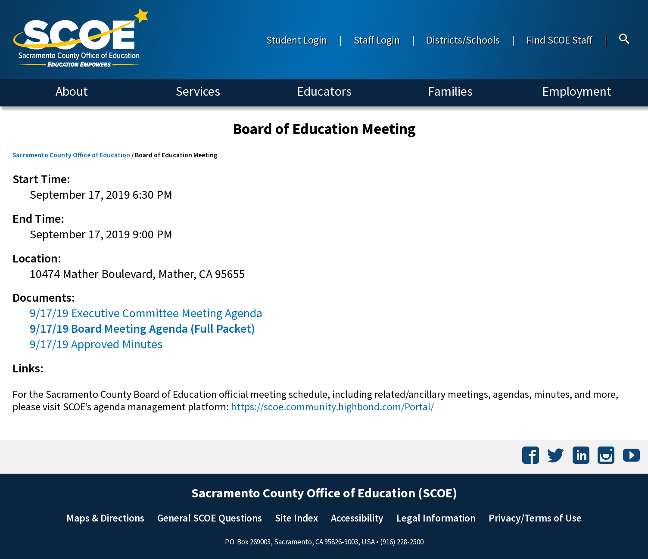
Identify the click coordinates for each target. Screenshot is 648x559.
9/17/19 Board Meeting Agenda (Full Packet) (142, 328)
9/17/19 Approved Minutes (96, 344)
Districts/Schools (463, 40)
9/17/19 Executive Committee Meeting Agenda (146, 313)
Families (450, 91)
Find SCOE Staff (559, 40)
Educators (324, 91)
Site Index (296, 518)
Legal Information (436, 518)
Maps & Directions (105, 518)
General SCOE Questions (209, 518)
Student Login (296, 40)
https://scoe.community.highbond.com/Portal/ (332, 406)
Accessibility (357, 518)
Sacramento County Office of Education (71, 155)
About (72, 91)
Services (198, 91)
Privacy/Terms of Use (535, 518)
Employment (576, 91)
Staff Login (377, 40)
